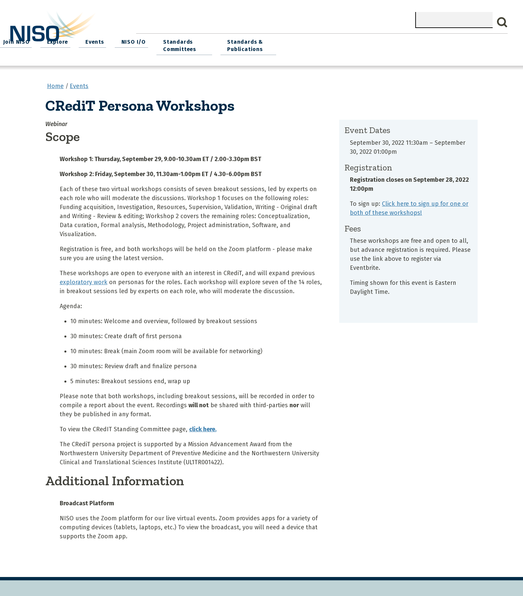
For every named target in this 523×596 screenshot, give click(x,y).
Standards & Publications (462, 44)
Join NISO (235, 40)
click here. (202, 426)
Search (502, 22)
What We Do (190, 40)
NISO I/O (346, 40)
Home (151, 40)
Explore (274, 40)
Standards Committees (390, 44)
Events (309, 40)
